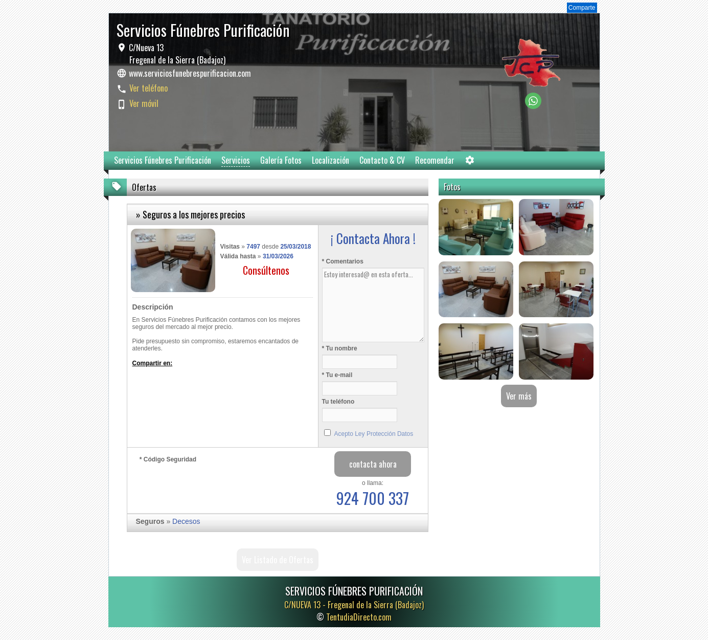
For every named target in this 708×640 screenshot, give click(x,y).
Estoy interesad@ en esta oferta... (373, 305)
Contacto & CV (382, 160)
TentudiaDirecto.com (359, 617)
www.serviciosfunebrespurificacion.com (190, 73)
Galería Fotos (281, 160)
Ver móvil (143, 103)
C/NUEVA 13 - (354, 605)
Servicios (235, 160)
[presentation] (217, 485)
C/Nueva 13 (176, 53)
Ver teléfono (148, 88)
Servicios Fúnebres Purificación (162, 160)
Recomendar (434, 160)
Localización (330, 160)
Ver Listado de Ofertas (277, 560)
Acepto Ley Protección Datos (374, 433)
